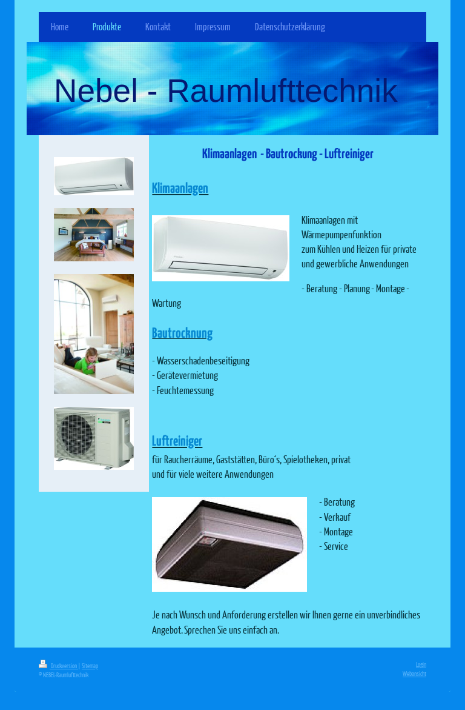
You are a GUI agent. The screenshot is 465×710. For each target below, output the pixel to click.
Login (421, 664)
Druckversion (58, 665)
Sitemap (90, 665)
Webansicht (414, 673)
